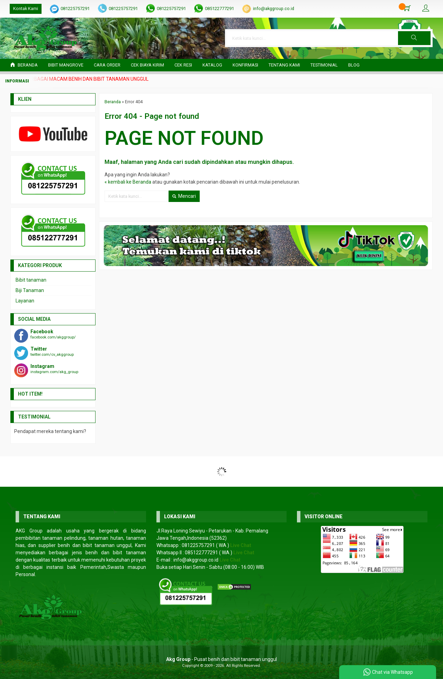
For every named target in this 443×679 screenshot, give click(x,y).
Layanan (25, 300)
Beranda (24, 65)
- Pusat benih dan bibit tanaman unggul (221, 659)
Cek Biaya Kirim (147, 65)
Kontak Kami (25, 8)
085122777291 (219, 8)
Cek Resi (183, 65)
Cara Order (107, 65)
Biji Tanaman (30, 290)
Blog (354, 65)
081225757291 (75, 8)
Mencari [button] (184, 196)
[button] (414, 38)
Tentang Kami (284, 65)
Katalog (212, 65)
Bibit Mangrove (65, 65)
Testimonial (324, 65)
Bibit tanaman (31, 280)
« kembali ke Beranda (128, 182)
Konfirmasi (245, 65)
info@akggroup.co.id (273, 8)
